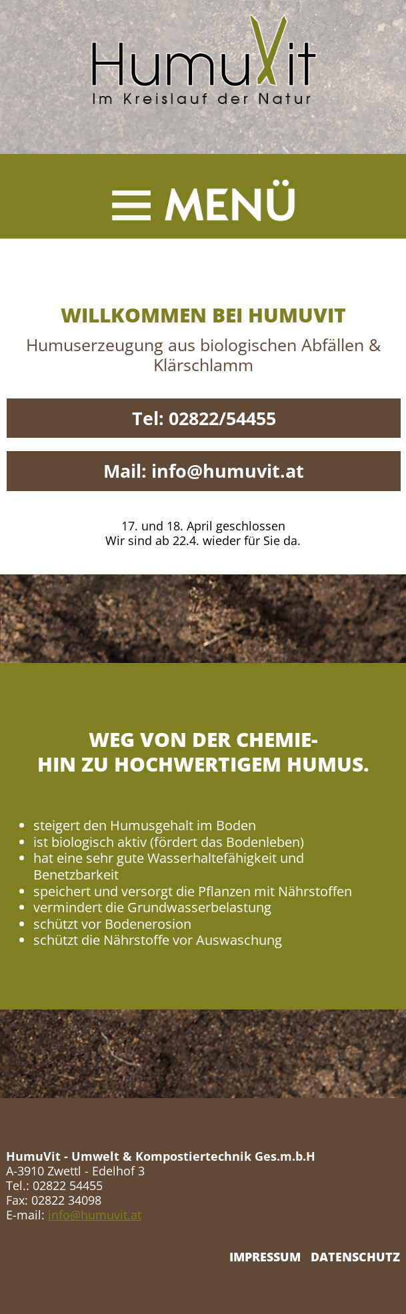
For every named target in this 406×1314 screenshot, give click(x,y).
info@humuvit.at (94, 1215)
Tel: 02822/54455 (204, 418)
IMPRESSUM (265, 1257)
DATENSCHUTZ (355, 1257)
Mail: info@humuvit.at (203, 470)
